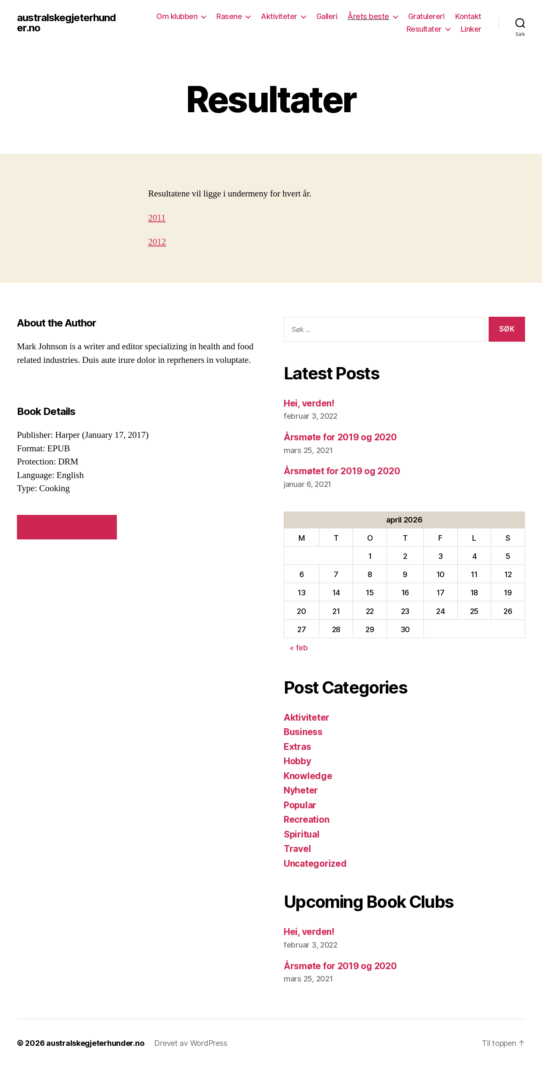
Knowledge (308, 776)
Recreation (306, 819)
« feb (299, 647)
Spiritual (302, 834)
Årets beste (368, 16)
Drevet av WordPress (190, 1043)
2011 (157, 218)
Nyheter (301, 790)
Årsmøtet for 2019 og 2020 (342, 471)
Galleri (326, 16)
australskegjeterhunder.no (66, 23)
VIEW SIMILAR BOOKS (66, 526)
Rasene (229, 16)
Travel (297, 848)
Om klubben (176, 16)
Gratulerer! (426, 16)
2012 (157, 242)
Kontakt (468, 16)
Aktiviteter (279, 16)
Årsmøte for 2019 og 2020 (340, 437)
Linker (471, 29)
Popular (300, 805)
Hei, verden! (309, 403)
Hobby (297, 761)
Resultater (424, 29)
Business (303, 732)
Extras (297, 746)
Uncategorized (315, 863)
